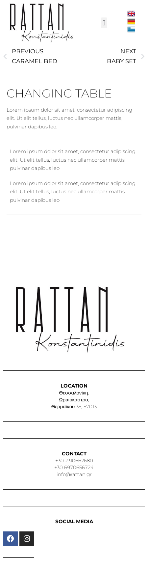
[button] (104, 22)
